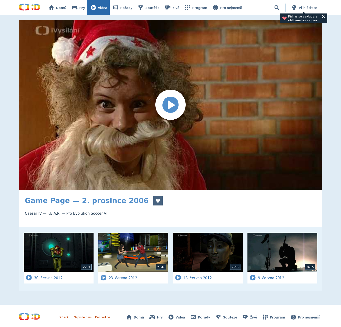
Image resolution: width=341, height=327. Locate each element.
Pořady (122, 7)
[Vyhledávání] (276, 7)
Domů (57, 7)
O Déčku (64, 317)
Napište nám (82, 317)
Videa (98, 7)
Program (195, 7)
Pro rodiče (102, 317)
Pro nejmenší (227, 7)
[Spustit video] (170, 105)
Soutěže (148, 7)
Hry (78, 7)
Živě (171, 7)
